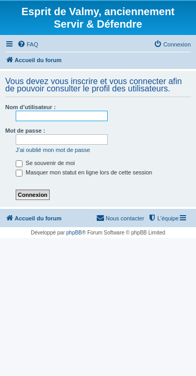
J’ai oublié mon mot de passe (53, 150)
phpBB (74, 233)
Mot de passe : (25, 130)
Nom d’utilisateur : (30, 107)
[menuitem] (27, 44)
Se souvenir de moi (45, 163)
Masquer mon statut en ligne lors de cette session (84, 172)
